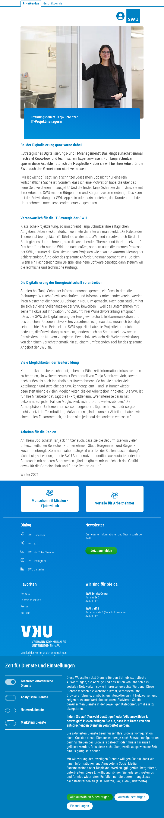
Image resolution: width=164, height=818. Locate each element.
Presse (24, 606)
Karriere (24, 612)
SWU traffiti (92, 608)
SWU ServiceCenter (96, 593)
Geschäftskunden (53, 3)
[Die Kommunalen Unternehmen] (43, 638)
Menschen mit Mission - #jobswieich (50, 499)
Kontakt (25, 593)
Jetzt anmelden (101, 551)
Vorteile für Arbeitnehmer (115, 498)
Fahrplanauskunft (30, 600)
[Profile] (120, 16)
